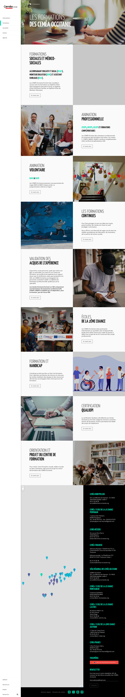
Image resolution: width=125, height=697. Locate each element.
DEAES (60, 71)
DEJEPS (96, 127)
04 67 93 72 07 (94, 537)
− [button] (22, 489)
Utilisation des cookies (58, 692)
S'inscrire (94, 685)
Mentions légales (46, 692)
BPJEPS (89, 127)
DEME (49, 75)
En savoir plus (35, 95)
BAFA (31, 178)
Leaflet (81, 686)
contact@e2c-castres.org (98, 618)
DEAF (40, 78)
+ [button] (22, 487)
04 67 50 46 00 (94, 501)
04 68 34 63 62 (97, 519)
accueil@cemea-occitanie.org (99, 503)
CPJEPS (84, 127)
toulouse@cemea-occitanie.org (100, 563)
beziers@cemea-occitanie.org (99, 539)
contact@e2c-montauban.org (99, 598)
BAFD (37, 178)
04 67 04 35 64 (94, 596)
